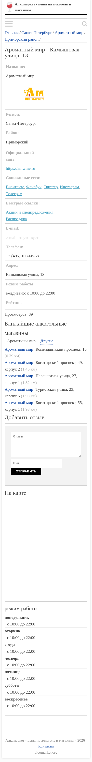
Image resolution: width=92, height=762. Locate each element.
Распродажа (16, 219)
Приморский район (22, 39)
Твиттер (51, 187)
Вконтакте (15, 187)
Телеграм (14, 193)
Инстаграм (69, 187)
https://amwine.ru (20, 168)
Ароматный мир (69, 32)
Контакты (46, 746)
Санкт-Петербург (36, 32)
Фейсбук (34, 187)
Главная (12, 32)
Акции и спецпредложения (29, 212)
